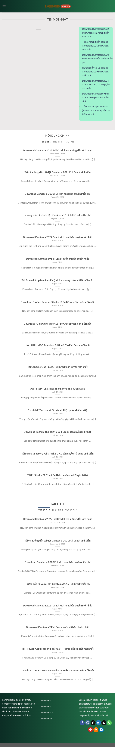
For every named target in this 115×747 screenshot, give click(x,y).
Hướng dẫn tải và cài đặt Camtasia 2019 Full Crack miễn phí (95, 71)
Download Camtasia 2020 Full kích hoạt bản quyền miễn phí (97, 58)
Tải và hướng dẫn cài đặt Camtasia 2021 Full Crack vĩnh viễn (95, 45)
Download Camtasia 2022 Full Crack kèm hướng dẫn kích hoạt (95, 32)
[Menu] (4, 6)
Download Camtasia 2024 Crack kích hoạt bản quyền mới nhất (96, 84)
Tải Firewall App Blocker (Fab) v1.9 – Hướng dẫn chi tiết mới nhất (96, 110)
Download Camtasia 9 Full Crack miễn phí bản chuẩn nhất (95, 97)
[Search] (112, 6)
